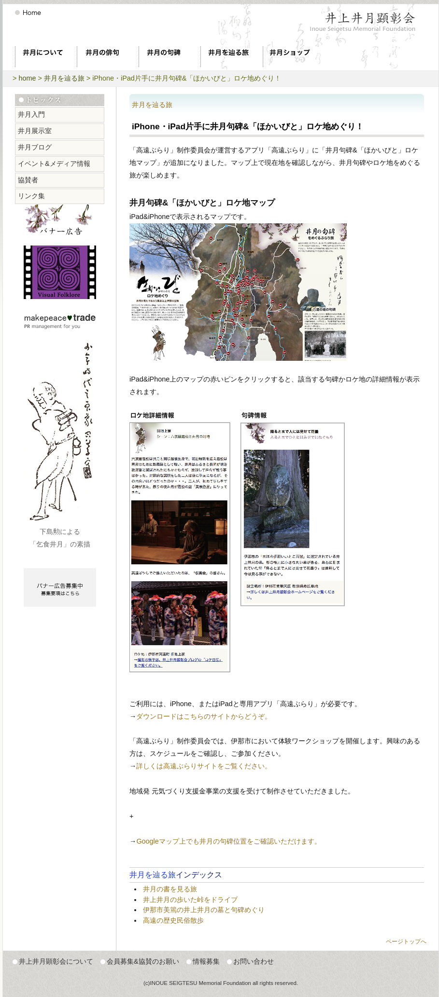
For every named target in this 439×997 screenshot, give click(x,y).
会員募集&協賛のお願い (143, 961)
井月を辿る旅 (64, 78)
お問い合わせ (253, 961)
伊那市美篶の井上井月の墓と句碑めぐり (204, 910)
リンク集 (31, 196)
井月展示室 (35, 131)
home (27, 78)
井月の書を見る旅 (170, 889)
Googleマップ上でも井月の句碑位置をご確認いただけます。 (228, 841)
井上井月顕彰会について (56, 961)
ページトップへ (406, 941)
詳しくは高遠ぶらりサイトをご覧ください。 (203, 766)
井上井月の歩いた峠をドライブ (190, 899)
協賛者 (28, 180)
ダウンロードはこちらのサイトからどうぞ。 (203, 716)
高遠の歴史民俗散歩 (173, 920)
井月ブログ (35, 147)
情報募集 (206, 961)
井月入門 (31, 114)
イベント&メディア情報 (54, 163)
